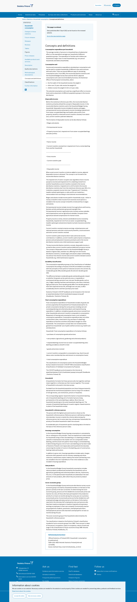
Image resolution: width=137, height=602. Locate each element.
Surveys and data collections (58, 15)
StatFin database (74, 571)
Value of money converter (77, 581)
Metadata (42, 15)
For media (45, 581)
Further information (31, 86)
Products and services (78, 15)
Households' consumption (40, 19)
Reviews (27, 45)
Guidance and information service (53, 571)
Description (28, 65)
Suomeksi (98, 5)
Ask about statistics (48, 574)
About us (98, 15)
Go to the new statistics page (56, 36)
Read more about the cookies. (21, 591)
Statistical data (30, 15)
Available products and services (32, 60)
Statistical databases (75, 574)
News (90, 15)
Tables (27, 48)
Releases (28, 41)
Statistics (29, 19)
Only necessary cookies (34, 596)
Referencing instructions (56, 535)
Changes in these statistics (30, 33)
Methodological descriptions (30, 74)
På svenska (107, 5)
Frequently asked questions (51, 577)
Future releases (30, 37)
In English (116, 5)
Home (20, 15)
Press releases (29, 56)
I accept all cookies (19, 596)
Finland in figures (74, 577)
